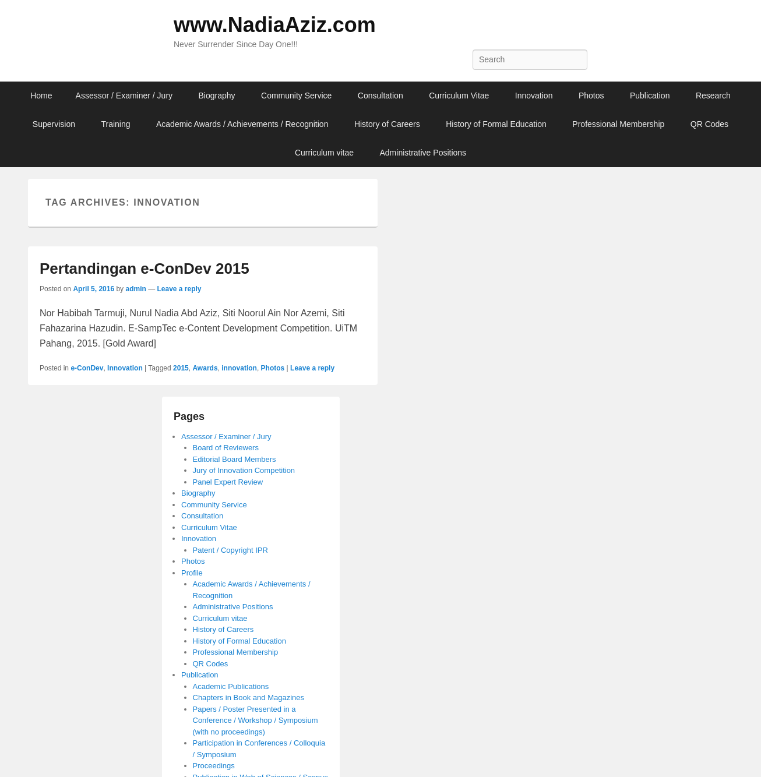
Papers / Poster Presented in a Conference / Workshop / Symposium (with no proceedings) (255, 720)
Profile (192, 572)
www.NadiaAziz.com (275, 25)
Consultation (380, 95)
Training (115, 124)
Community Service (296, 95)
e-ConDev (87, 368)
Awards (204, 368)
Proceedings (214, 765)
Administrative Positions (422, 152)
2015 (181, 368)
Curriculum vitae (324, 152)
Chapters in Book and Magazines (249, 697)
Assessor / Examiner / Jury (124, 95)
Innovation (534, 95)
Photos (591, 95)
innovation (239, 368)
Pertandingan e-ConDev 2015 (144, 268)
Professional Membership (618, 124)
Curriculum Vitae (459, 95)
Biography (217, 95)
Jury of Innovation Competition (244, 470)
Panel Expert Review (228, 482)
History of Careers (387, 124)
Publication (650, 95)
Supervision (54, 124)
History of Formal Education (496, 124)
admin (135, 289)
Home (41, 95)
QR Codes (709, 124)
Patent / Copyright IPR (230, 550)
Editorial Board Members (234, 459)
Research (713, 95)
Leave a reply (179, 289)
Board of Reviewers (226, 447)
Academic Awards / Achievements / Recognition (242, 124)
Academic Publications (231, 686)
